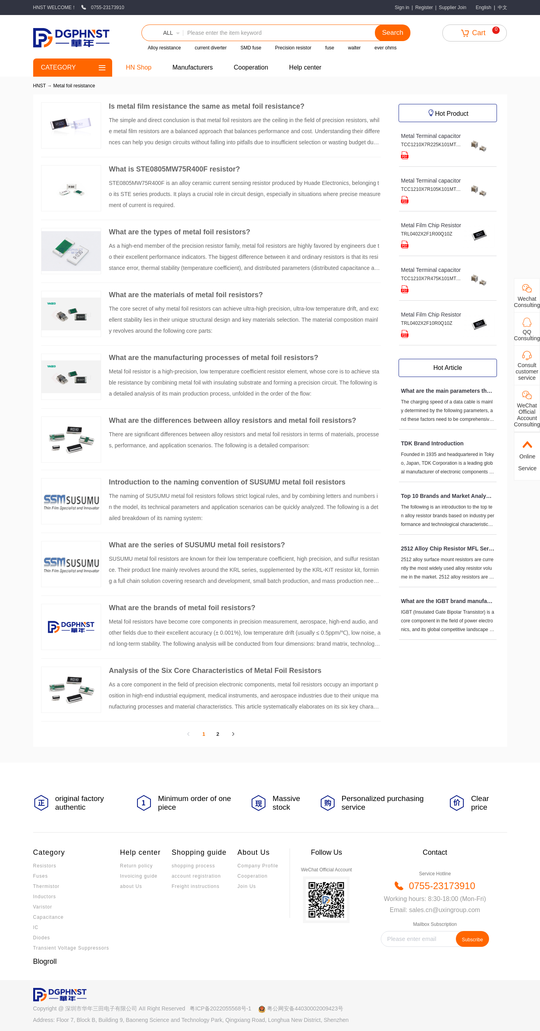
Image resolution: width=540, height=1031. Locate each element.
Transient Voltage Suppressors (71, 948)
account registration (196, 876)
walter (354, 48)
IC (36, 927)
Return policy (136, 866)
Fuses (40, 876)
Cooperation (251, 67)
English (483, 7)
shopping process (193, 866)
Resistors (44, 866)
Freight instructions (195, 886)
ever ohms (385, 48)
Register (424, 7)
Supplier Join (452, 7)
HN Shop (139, 67)
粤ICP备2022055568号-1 (220, 1008)
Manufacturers (192, 67)
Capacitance (48, 917)
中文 (502, 7)
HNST (39, 86)
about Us (131, 886)
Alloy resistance (164, 48)
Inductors (44, 896)
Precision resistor (293, 48)
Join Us (246, 886)
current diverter (211, 48)
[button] (162, 33)
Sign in (402, 7)
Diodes (41, 938)
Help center (305, 67)
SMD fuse (251, 48)
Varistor (42, 907)
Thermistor (46, 886)
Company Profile (257, 866)
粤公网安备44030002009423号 (305, 1008)
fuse (329, 48)
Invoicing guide (139, 876)
